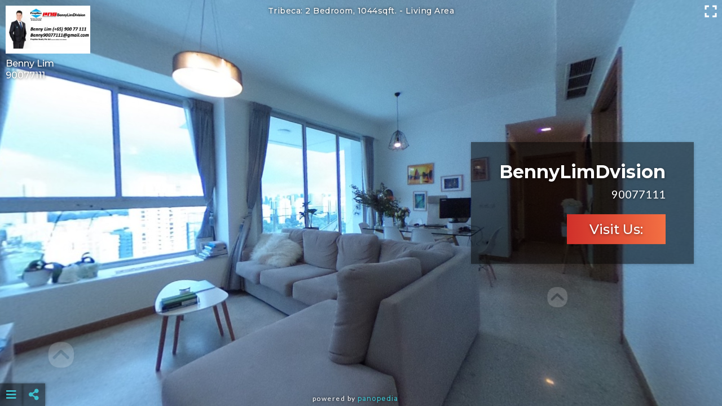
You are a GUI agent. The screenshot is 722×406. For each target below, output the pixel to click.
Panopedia (378, 398)
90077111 (25, 75)
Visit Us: (616, 229)
